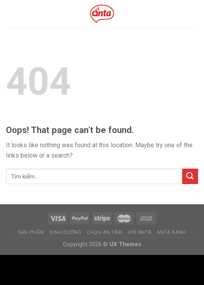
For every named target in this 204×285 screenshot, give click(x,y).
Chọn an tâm (105, 232)
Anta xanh (171, 232)
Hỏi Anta (139, 232)
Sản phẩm (31, 232)
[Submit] (190, 176)
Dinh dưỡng (65, 232)
